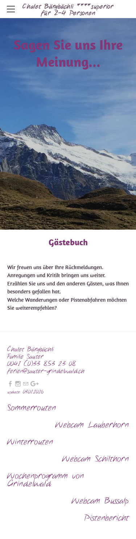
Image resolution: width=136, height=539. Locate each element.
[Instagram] (18, 384)
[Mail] (25, 384)
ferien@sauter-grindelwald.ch (46, 371)
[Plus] (34, 384)
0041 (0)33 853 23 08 (43, 364)
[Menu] (11, 9)
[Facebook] (10, 384)
